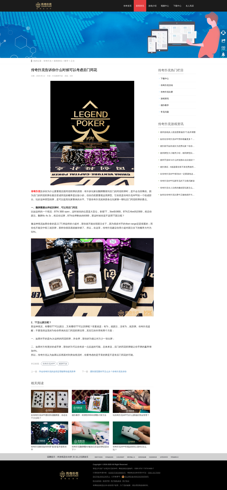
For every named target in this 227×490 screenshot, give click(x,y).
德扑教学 (165, 105)
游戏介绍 (152, 6)
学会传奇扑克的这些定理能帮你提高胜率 (57, 371)
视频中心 (165, 6)
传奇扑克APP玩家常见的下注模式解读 (177, 181)
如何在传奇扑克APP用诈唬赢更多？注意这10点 (178, 139)
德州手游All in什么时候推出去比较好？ (177, 160)
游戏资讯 (165, 98)
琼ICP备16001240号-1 (101, 477)
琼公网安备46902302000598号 (135, 476)
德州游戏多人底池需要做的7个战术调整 (178, 132)
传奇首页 (127, 6)
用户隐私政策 (116, 481)
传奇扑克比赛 (167, 92)
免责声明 (106, 481)
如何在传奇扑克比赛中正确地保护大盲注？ (178, 195)
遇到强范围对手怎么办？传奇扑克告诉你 (108, 371)
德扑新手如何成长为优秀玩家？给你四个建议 (178, 146)
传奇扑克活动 (167, 85)
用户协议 (125, 481)
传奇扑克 (47, 61)
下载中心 (177, 6)
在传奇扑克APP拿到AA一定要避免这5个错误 (178, 174)
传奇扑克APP (49, 364)
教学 (66, 61)
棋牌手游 (63, 364)
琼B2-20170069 (154, 473)
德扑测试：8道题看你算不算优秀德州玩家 (178, 167)
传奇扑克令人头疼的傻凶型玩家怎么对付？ (178, 188)
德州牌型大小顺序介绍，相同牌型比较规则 (178, 153)
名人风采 (190, 6)
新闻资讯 (140, 6)
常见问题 (165, 112)
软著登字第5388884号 (117, 473)
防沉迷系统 (97, 481)
